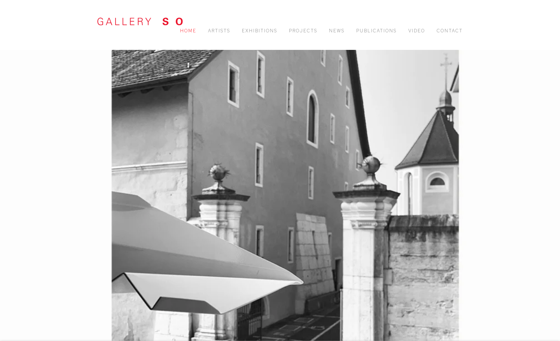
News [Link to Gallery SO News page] (337, 31)
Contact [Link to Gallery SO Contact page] (450, 31)
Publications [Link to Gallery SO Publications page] (376, 31)
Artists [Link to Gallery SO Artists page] (219, 31)
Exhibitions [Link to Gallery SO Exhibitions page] (259, 31)
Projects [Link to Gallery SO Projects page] (303, 31)
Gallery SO (140, 21)
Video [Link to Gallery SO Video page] (416, 31)
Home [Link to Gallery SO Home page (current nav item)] (188, 31)
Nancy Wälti (280, 195)
